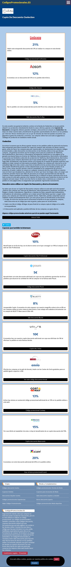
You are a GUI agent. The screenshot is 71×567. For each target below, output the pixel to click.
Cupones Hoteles (7, 492)
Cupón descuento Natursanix (35, 441)
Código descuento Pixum (35, 287)
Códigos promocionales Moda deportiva (49, 503)
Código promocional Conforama (35, 59)
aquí (56, 559)
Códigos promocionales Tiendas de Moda (49, 488)
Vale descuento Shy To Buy (35, 117)
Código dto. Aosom (35, 88)
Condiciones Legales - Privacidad (15, 553)
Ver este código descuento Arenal (35, 379)
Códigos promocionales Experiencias (13, 499)
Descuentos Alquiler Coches (11, 496)
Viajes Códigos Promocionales (11, 503)
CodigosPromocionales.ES (16, 2)
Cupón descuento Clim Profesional (35, 256)
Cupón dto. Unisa (35, 349)
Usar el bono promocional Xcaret (35, 472)
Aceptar (34, 563)
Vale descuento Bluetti (35, 318)
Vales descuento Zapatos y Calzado (47, 496)
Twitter (6, 225)
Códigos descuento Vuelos (10, 488)
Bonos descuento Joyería (44, 499)
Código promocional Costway (35, 410)
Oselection (35, 217)
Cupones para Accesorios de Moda (47, 492)
